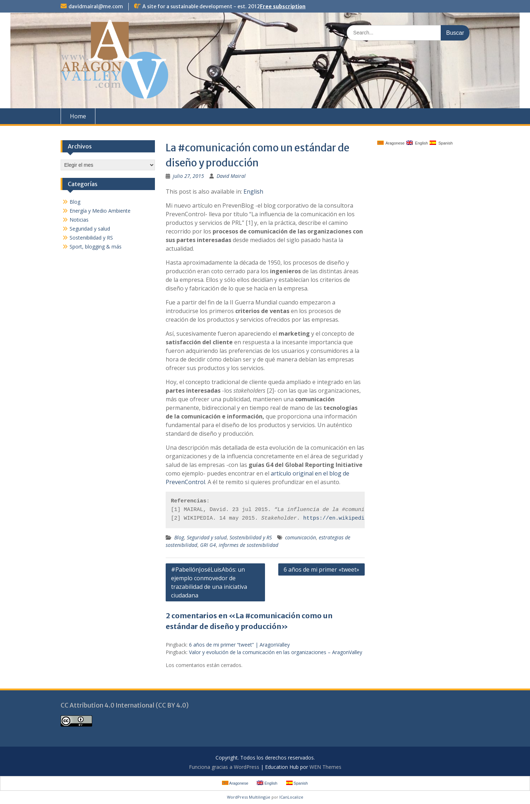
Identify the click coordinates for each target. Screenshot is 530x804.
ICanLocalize (291, 797)
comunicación (300, 537)
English (253, 191)
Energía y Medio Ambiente (100, 210)
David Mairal (231, 175)
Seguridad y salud (207, 537)
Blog (179, 537)
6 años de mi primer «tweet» (321, 569)
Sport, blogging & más (96, 246)
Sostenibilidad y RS (250, 537)
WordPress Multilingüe (248, 797)
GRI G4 (208, 544)
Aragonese (391, 143)
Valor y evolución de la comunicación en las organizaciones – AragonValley (275, 652)
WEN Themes (325, 766)
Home (78, 116)
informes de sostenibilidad (248, 544)
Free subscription (283, 6)
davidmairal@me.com (95, 6)
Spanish (441, 143)
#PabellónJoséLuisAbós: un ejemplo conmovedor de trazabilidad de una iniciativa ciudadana (209, 582)
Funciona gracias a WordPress (224, 766)
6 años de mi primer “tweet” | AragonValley (239, 644)
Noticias (79, 219)
